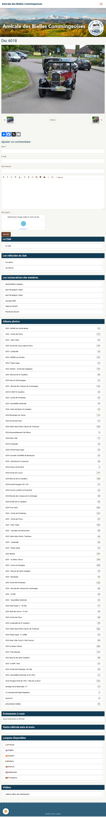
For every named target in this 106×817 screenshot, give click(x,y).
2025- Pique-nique (53, 363)
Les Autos (9, 262)
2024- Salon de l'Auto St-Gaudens (53, 409)
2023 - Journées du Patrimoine (53, 530)
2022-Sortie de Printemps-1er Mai (53, 669)
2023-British (53, 553)
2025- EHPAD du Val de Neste (53, 328)
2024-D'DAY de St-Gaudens (53, 501)
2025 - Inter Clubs (53, 340)
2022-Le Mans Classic (53, 646)
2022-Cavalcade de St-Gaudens (53, 623)
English (9, 750)
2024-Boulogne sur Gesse (53, 415)
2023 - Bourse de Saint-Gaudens (53, 571)
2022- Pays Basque (53, 652)
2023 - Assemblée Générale (53, 600)
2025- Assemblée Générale (53, 403)
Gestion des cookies (53, 814)
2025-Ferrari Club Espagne (53, 380)
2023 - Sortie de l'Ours (53, 519)
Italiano (9, 761)
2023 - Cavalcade (53, 542)
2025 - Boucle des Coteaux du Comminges (53, 386)
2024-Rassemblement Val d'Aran (53, 432)
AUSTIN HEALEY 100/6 (14, 295)
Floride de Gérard (12, 312)
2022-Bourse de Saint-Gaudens (53, 657)
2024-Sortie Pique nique (53, 449)
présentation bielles (53, 704)
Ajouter (6, 234)
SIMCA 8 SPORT (11, 306)
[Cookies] (6, 811)
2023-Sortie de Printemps (53, 582)
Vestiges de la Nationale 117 (53, 686)
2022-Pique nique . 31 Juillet (53, 634)
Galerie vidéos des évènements (17, 794)
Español (9, 756)
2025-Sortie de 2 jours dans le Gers (53, 345)
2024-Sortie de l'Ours (53, 421)
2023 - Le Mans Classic (53, 559)
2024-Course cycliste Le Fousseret (53, 490)
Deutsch (9, 767)
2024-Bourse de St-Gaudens (53, 478)
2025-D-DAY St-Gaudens (53, 392)
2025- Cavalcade (53, 351)
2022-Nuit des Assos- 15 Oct (53, 611)
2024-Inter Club (53, 438)
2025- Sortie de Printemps (53, 397)
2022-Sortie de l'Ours (53, 617)
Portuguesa (11, 778)
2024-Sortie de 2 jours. (53, 472)
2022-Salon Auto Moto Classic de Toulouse (53, 628)
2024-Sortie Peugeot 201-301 (53, 484)
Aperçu (59, 177)
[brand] (22, 4)
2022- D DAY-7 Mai (53, 663)
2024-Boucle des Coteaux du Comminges (53, 496)
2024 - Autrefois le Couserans (53, 461)
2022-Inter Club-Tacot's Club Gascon (53, 640)
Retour (53, 120)
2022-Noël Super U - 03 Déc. (53, 605)
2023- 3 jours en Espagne (53, 565)
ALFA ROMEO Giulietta (14, 284)
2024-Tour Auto (53, 507)
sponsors (53, 698)
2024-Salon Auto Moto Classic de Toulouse (53, 426)
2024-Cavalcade (53, 444)
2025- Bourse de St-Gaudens (53, 374)
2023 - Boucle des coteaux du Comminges (53, 588)
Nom (3, 147)
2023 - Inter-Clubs (53, 525)
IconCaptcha (22, 229)
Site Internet (6, 166)
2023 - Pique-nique (53, 548)
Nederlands (11, 772)
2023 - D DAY (53, 594)
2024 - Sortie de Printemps (53, 513)
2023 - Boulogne (53, 577)
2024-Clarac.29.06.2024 (53, 467)
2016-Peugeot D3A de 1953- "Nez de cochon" (53, 681)
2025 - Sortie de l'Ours (53, 334)
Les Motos (9, 268)
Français (9, 745)
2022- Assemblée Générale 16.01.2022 (53, 675)
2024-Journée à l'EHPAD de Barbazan (53, 455)
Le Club (8, 246)
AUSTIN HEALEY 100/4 (14, 290)
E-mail (3, 156)
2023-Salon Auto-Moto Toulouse (53, 536)
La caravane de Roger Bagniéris (53, 692)
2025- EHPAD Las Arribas (53, 357)
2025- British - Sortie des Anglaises (53, 369)
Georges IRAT (10, 301)
